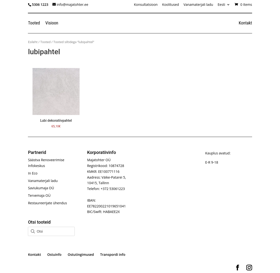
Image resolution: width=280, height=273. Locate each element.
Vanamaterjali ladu (198, 5)
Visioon (51, 23)
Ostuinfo (54, 254)
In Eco (32, 173)
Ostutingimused (81, 254)
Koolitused (170, 5)
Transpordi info (112, 254)
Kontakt (245, 23)
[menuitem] (224, 6)
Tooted (34, 23)
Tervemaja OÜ (39, 195)
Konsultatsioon (146, 5)
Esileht (33, 42)
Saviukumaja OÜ (41, 188)
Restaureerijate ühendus (47, 203)
